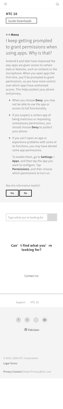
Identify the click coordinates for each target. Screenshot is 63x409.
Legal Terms (11, 393)
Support (21, 332)
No (26, 223)
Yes (12, 223)
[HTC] (32, 4)
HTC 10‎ (36, 332)
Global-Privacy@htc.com (39, 402)
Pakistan (34, 360)
